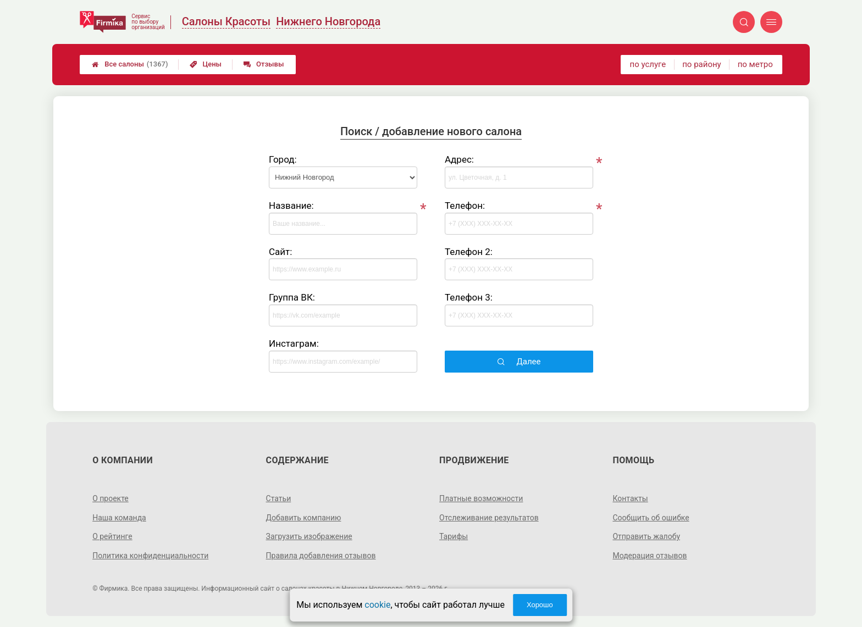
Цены (206, 64)
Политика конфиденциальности (150, 555)
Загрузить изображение (309, 536)
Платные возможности (481, 498)
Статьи (278, 498)
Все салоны (130, 64)
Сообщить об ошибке (650, 517)
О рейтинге (112, 536)
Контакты (630, 498)
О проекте (110, 498)
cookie (377, 605)
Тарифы (453, 536)
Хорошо (540, 605)
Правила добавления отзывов (321, 555)
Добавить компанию (303, 517)
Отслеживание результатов (489, 517)
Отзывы (264, 64)
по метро (755, 64)
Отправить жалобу (646, 536)
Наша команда (119, 517)
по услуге (648, 64)
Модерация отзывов (649, 555)
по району (701, 64)
